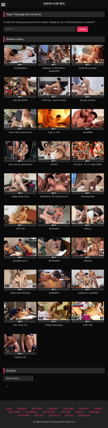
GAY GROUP (48, 412)
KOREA (98, 409)
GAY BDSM (31, 412)
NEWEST (22, 409)
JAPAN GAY (84, 415)
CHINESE (53, 409)
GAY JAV (39, 415)
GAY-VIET (84, 409)
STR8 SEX (94, 412)
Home (9, 409)
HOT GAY (66, 412)
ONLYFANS (14, 412)
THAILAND (68, 409)
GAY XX (80, 412)
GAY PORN (24, 415)
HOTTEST (37, 409)
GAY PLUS (54, 415)
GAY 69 (69, 415)
